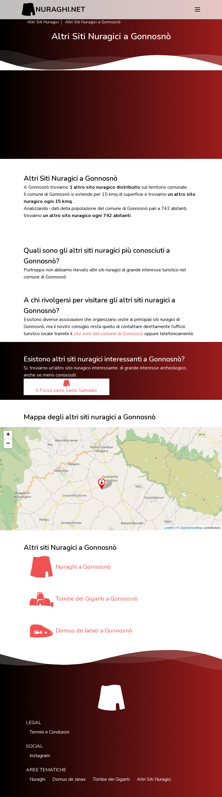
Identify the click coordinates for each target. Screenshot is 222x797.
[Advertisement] (111, 114)
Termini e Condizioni (49, 732)
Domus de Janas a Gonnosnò (94, 631)
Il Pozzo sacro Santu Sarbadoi (66, 387)
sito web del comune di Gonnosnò (108, 333)
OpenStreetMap (191, 527)
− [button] (8, 443)
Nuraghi (37, 779)
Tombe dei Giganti (111, 779)
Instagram (40, 755)
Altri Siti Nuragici (43, 22)
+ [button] (8, 435)
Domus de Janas (69, 779)
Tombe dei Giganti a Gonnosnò (97, 599)
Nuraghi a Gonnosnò (83, 567)
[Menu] (197, 9)
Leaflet (169, 527)
